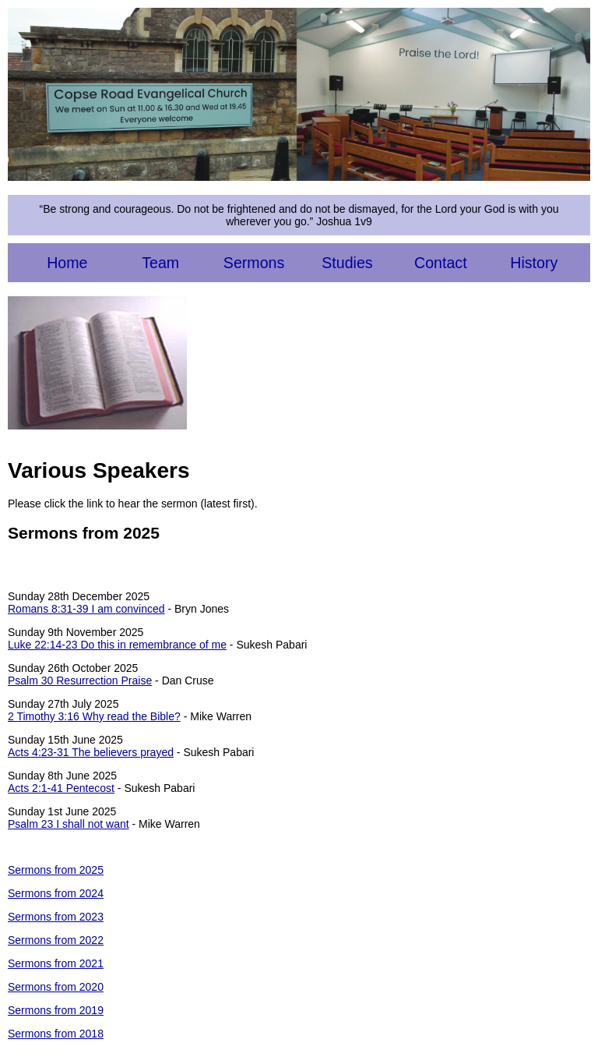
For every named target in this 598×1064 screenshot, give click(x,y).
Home (67, 262)
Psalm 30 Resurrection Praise (80, 680)
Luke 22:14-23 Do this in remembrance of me (117, 644)
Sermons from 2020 (56, 987)
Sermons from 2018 (56, 1033)
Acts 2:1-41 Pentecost (61, 788)
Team (160, 262)
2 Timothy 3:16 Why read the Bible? (94, 716)
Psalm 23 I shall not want (68, 824)
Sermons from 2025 (56, 870)
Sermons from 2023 (56, 916)
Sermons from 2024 (56, 893)
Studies (347, 262)
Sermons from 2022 (56, 940)
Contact (440, 262)
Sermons (253, 262)
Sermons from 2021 (56, 963)
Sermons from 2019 (56, 1010)
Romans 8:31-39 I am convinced (86, 609)
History (534, 262)
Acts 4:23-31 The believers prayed (91, 752)
